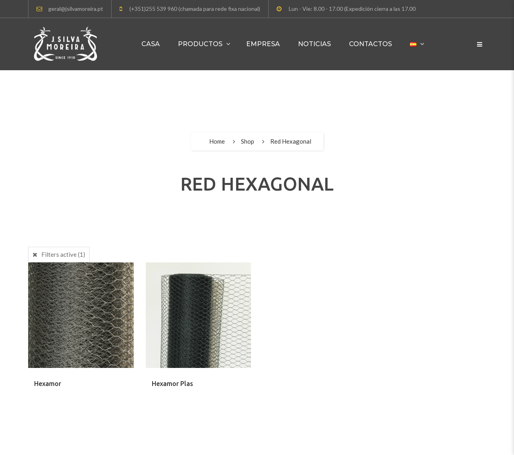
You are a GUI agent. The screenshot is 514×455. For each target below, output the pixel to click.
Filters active (63, 254)
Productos (200, 44)
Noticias (314, 44)
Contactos (370, 44)
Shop (247, 141)
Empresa (263, 44)
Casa (150, 44)
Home (217, 141)
